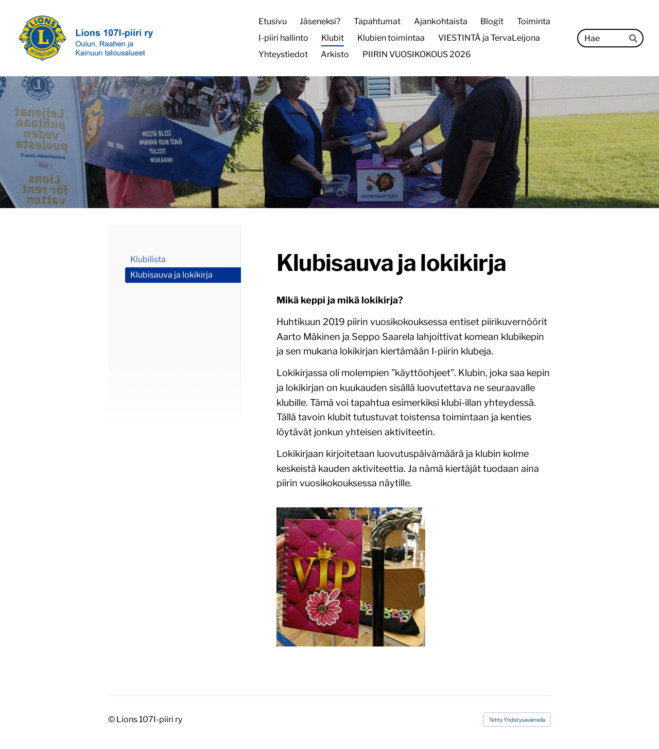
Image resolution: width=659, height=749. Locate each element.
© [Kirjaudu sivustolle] (112, 719)
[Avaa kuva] (350, 576)
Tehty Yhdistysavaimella (517, 720)
